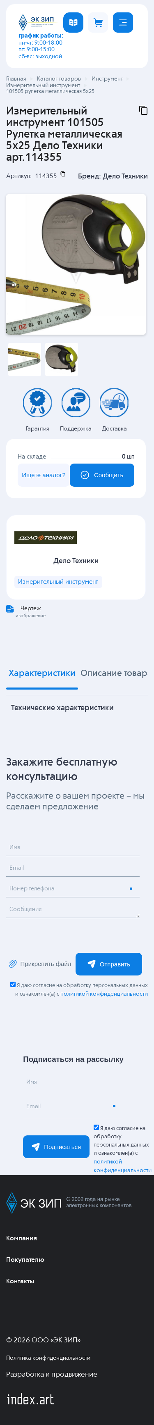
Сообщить (101, 475)
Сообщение (25, 909)
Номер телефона (32, 889)
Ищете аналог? (43, 474)
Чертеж (31, 608)
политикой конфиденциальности (104, 994)
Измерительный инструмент (58, 582)
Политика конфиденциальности (48, 1358)
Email (16, 868)
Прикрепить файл (40, 963)
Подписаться (56, 1147)
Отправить (108, 964)
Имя (14, 847)
